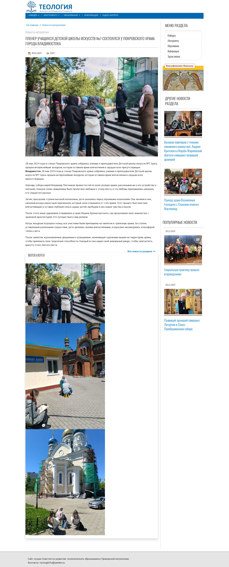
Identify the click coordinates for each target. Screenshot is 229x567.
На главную (32, 25)
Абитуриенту (52, 15)
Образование (72, 15)
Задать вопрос (110, 15)
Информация (91, 15)
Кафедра (34, 15)
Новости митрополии (54, 25)
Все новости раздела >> (141, 251)
